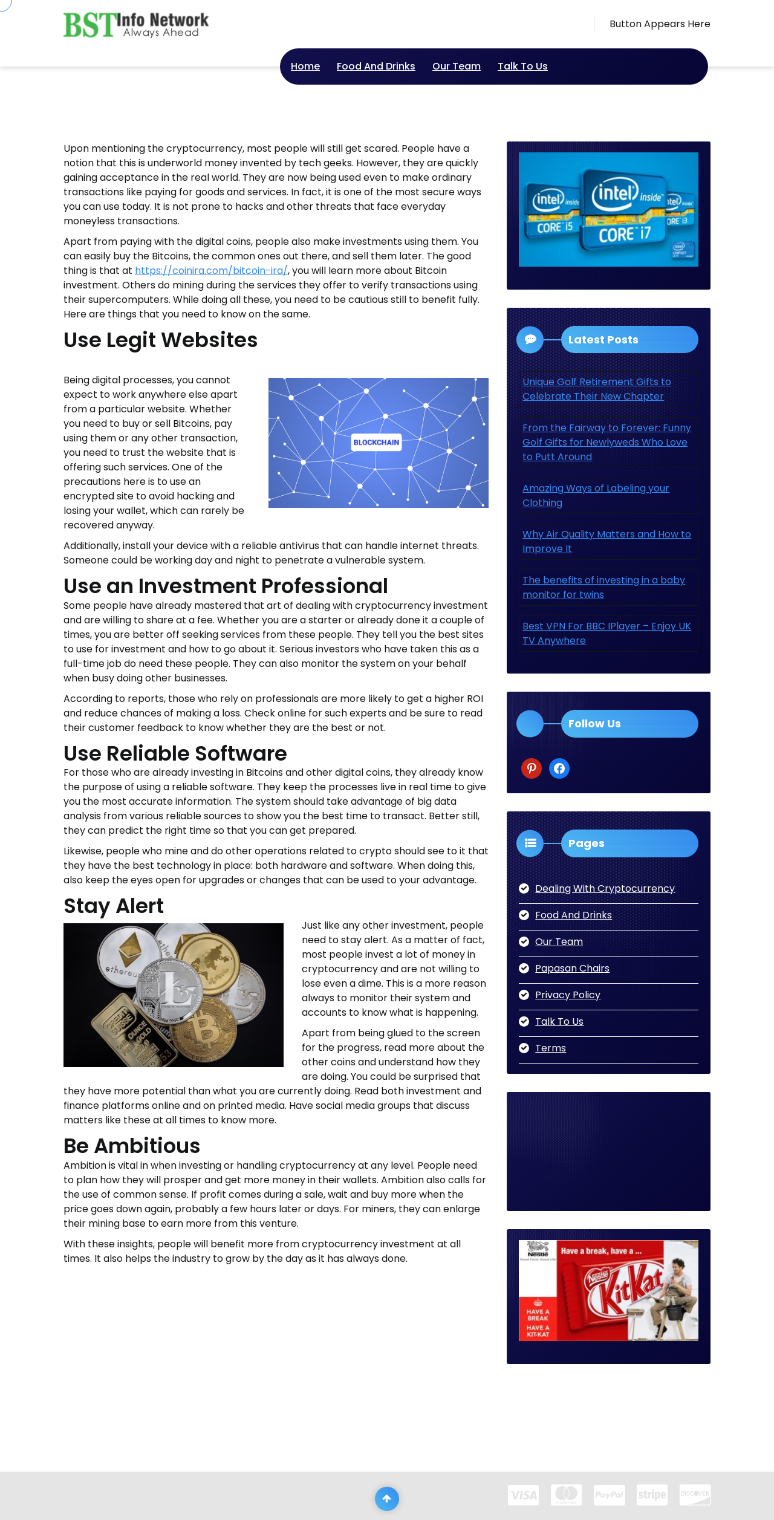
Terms (550, 1048)
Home (305, 66)
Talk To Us (523, 66)
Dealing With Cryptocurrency (605, 888)
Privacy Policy (567, 995)
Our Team (456, 66)
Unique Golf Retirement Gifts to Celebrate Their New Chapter (596, 389)
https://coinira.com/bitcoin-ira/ (211, 271)
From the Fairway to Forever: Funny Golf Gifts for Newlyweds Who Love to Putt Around (606, 442)
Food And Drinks (376, 66)
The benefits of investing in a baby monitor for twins (603, 587)
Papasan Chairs (572, 968)
